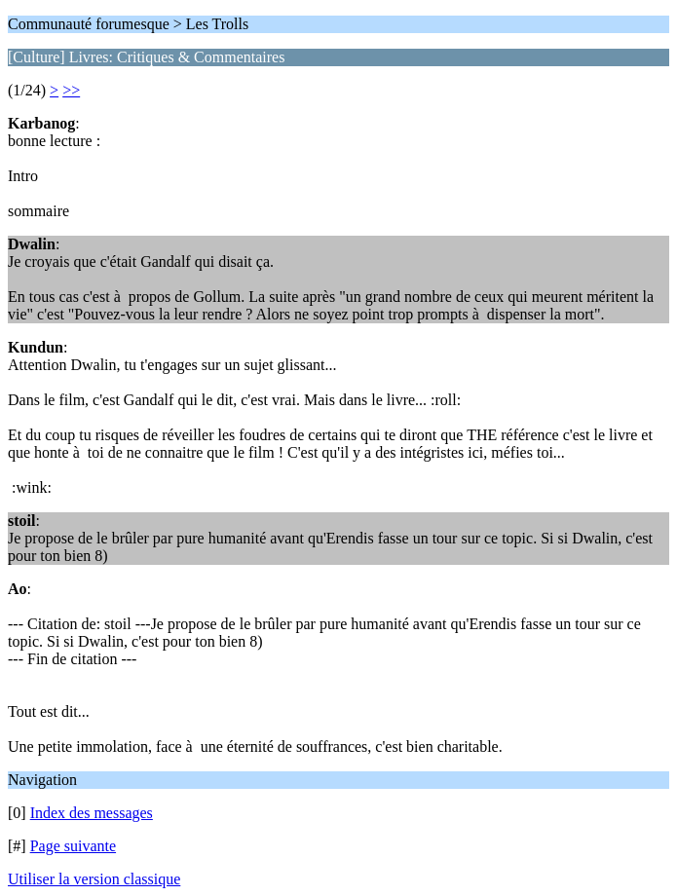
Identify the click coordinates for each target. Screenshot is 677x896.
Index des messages (91, 812)
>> (71, 90)
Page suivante (73, 846)
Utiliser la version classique (94, 879)
